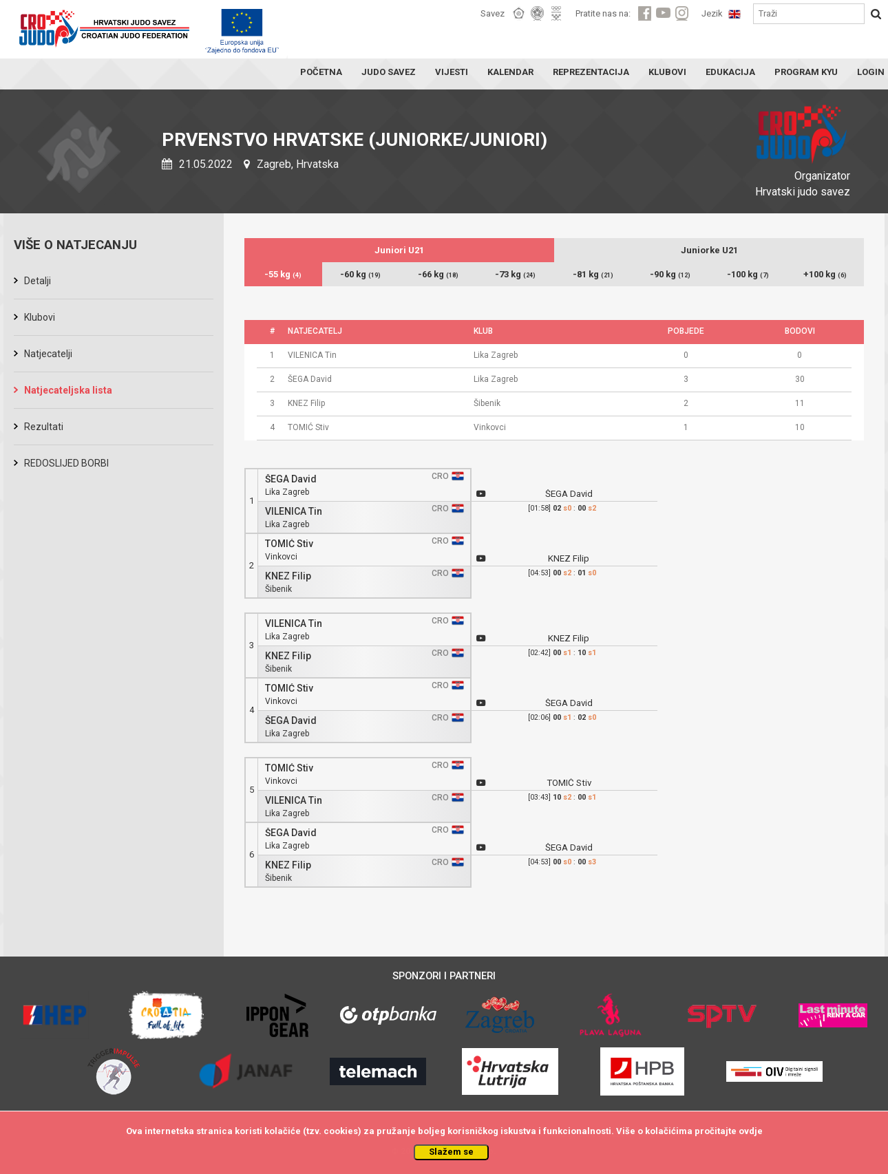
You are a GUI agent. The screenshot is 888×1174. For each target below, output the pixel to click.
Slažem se (451, 1151)
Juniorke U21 (709, 250)
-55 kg (283, 274)
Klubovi (39, 317)
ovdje (751, 1131)
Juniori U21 (399, 250)
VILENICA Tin (293, 511)
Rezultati (43, 426)
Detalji (37, 280)
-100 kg (748, 274)
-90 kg (670, 274)
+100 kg (825, 274)
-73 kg (515, 274)
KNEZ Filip (288, 576)
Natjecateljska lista (68, 390)
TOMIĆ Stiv (289, 544)
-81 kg (593, 274)
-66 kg (438, 274)
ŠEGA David (291, 479)
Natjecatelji (48, 353)
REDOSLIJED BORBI (66, 463)
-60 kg (360, 274)
